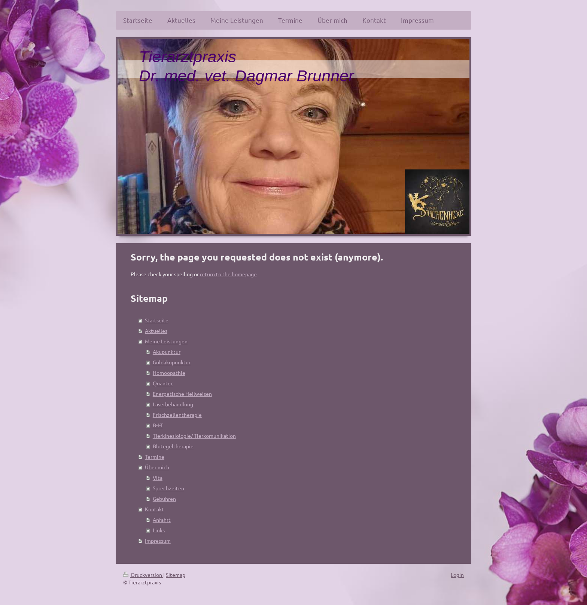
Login (457, 574)
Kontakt (154, 509)
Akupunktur (166, 351)
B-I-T (158, 425)
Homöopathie (169, 372)
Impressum (158, 540)
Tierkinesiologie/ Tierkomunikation (194, 435)
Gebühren (164, 498)
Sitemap (175, 574)
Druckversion (143, 574)
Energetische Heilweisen (182, 393)
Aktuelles (156, 330)
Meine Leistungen (166, 341)
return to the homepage (228, 274)
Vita (157, 477)
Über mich (157, 467)
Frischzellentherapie (177, 414)
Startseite (156, 320)
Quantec (163, 383)
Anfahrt (162, 519)
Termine (154, 456)
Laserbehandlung (173, 404)
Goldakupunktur (172, 362)
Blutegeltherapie (173, 446)
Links (159, 530)
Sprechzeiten (168, 488)
